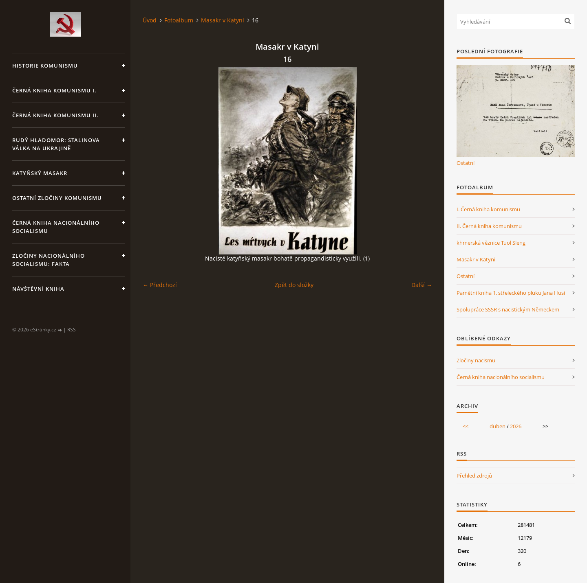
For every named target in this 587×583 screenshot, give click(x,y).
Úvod (150, 20)
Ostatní (465, 163)
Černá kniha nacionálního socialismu (55, 227)
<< (465, 426)
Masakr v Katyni (222, 20)
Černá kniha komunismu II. (55, 115)
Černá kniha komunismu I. (54, 90)
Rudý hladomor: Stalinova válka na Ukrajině (56, 144)
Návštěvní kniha (38, 288)
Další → (421, 285)
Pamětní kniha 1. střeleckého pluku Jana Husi (511, 292)
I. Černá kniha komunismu (488, 209)
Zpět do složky (294, 285)
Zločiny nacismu (476, 360)
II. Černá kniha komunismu (489, 226)
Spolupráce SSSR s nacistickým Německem (508, 309)
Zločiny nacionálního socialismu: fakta (48, 259)
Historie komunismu (45, 65)
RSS (71, 329)
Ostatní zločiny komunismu (57, 198)
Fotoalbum (178, 20)
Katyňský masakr (39, 173)
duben (497, 426)
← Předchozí (160, 285)
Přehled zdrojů (474, 475)
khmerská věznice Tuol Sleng (491, 242)
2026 (515, 426)
